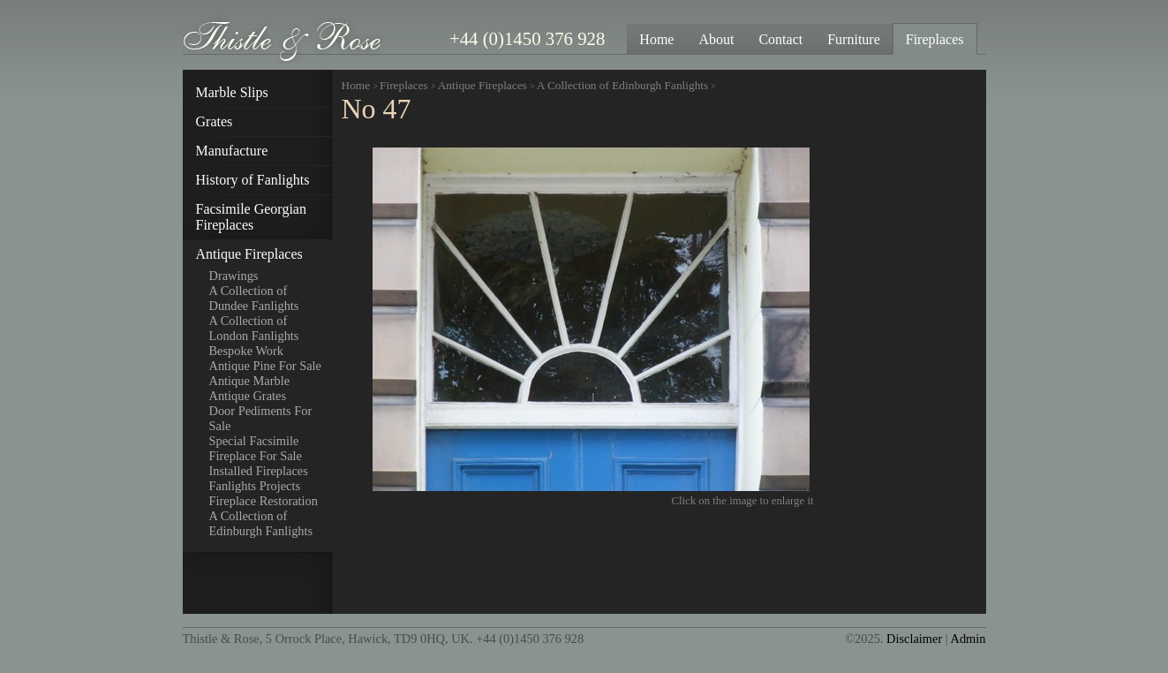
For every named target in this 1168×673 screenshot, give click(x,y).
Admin (968, 638)
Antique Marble (249, 381)
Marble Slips (232, 92)
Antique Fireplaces (249, 253)
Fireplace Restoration (263, 501)
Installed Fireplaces (258, 471)
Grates (214, 121)
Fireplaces (404, 85)
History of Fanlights (253, 179)
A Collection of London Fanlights (254, 328)
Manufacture (232, 150)
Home (356, 85)
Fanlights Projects (255, 486)
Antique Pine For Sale (265, 366)
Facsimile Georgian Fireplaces (251, 216)
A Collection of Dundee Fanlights (254, 298)
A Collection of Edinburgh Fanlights (261, 523)
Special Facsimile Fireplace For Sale (256, 448)
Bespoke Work (246, 351)
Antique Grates (248, 396)
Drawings (234, 275)
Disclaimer (914, 638)
